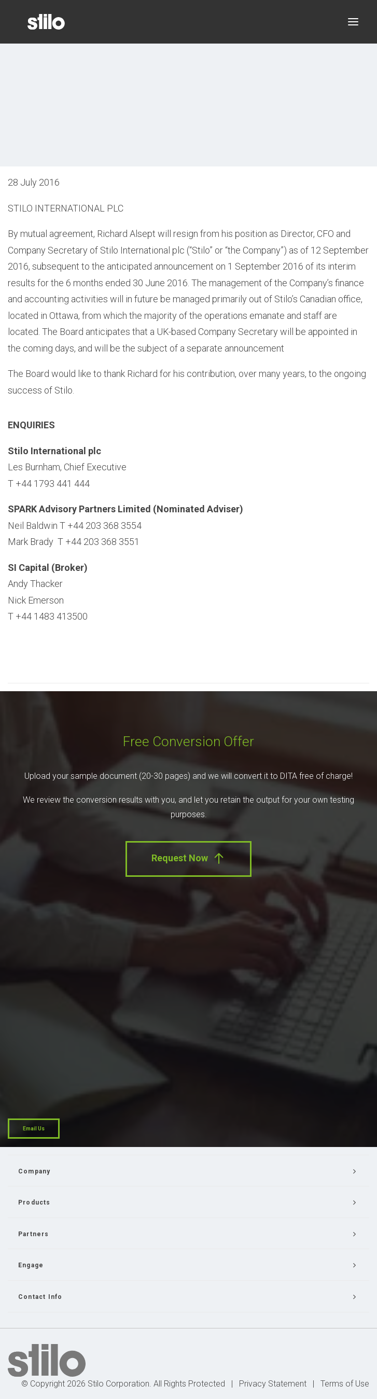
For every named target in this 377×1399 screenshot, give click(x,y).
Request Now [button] (188, 858)
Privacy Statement (272, 1384)
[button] (353, 22)
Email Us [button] (34, 1128)
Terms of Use (344, 1384)
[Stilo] (46, 22)
